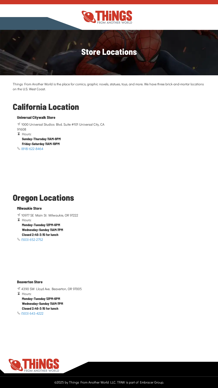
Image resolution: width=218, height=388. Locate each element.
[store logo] (106, 17)
